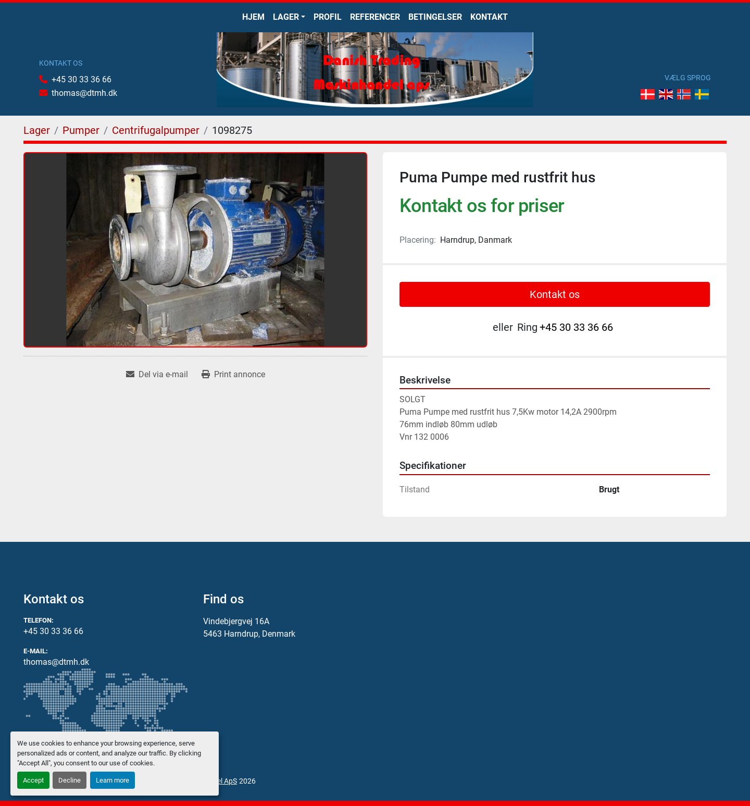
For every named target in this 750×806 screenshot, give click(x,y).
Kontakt (489, 17)
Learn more (112, 780)
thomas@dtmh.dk (84, 93)
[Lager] (36, 130)
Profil (328, 17)
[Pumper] (81, 130)
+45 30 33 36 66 (81, 79)
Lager (286, 17)
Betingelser (435, 17)
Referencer (375, 17)
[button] (289, 17)
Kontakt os (555, 294)
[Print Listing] (233, 375)
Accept (33, 780)
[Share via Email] (157, 375)
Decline (69, 780)
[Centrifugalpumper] (155, 130)
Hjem (253, 17)
